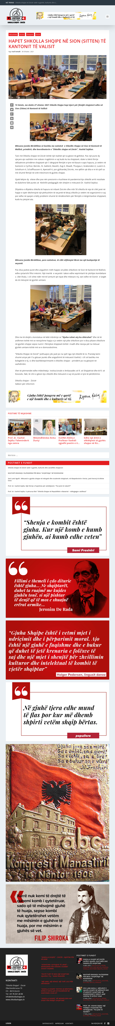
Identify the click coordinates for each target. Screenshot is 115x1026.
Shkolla (86, 969)
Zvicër (38, 34)
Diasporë (30, 34)
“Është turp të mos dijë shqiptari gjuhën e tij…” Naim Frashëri (55, 975)
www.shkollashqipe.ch (15, 999)
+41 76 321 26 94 (16, 994)
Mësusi (99, 967)
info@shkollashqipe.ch (15, 997)
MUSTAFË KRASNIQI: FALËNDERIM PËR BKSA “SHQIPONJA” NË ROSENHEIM (35, 473)
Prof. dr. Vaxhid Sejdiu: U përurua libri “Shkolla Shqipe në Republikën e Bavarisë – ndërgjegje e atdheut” (47, 491)
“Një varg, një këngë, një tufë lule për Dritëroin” (57, 982)
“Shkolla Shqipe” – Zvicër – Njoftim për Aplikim (57, 958)
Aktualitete (13, 34)
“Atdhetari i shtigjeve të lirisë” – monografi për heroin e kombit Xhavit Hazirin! (54, 967)
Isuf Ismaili (16, 51)
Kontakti (69, 1023)
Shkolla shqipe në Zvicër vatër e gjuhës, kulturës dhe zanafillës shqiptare (35, 468)
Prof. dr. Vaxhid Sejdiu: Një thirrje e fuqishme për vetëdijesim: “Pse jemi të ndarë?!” (39, 486)
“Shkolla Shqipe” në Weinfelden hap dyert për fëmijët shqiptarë (56, 999)
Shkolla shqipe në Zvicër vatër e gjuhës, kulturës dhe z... (36, 3)
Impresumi (59, 1023)
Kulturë (93, 967)
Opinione (105, 967)
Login (8, 1023)
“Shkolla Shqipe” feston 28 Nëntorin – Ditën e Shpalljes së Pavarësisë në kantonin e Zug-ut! (57, 991)
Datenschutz (47, 1023)
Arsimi (22, 34)
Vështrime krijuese (96, 969)
